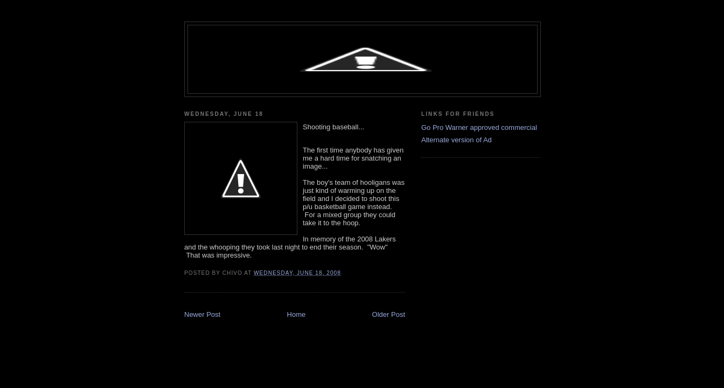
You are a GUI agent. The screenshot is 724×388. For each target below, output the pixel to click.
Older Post (388, 314)
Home (296, 314)
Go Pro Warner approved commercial (479, 127)
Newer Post (202, 314)
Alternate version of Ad (456, 140)
